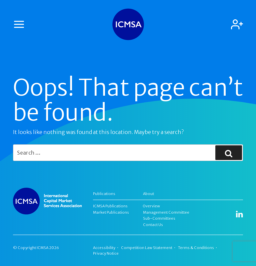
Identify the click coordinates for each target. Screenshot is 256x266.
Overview (151, 206)
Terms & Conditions (196, 247)
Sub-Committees (159, 218)
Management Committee (166, 212)
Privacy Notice (106, 253)
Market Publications (111, 212)
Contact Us (153, 224)
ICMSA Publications (110, 206)
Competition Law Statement (146, 247)
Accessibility (104, 247)
